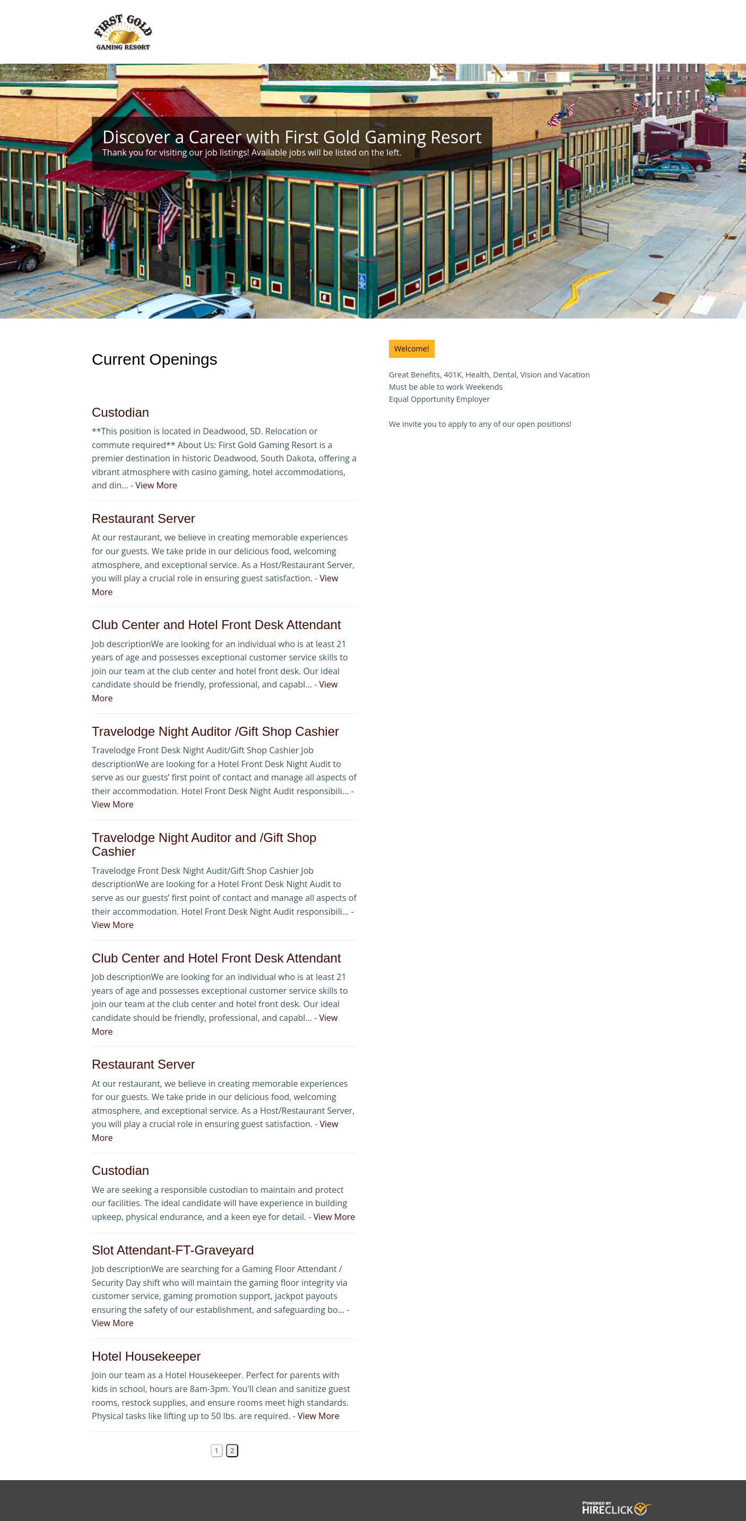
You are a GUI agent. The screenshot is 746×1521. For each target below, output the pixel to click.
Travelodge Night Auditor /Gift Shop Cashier (215, 731)
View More (156, 485)
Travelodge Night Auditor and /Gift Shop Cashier (204, 844)
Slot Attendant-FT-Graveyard (173, 1250)
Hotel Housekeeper (146, 1356)
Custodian (120, 412)
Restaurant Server (143, 518)
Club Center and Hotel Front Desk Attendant (216, 624)
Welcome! (411, 348)
